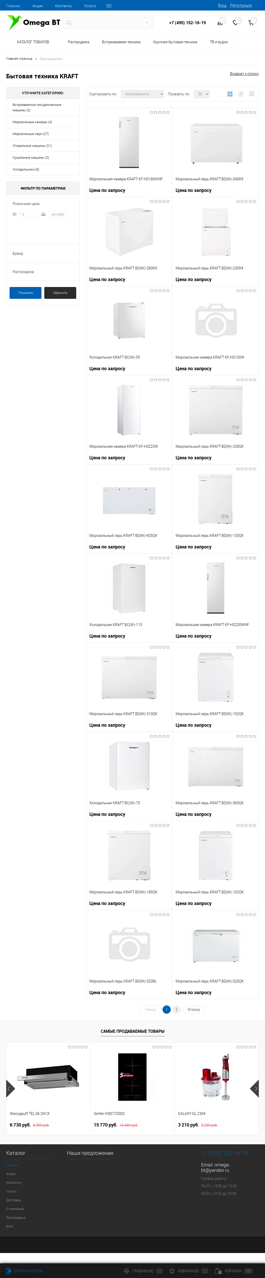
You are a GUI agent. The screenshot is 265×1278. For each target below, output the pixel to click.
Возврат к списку (244, 74)
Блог (9, 1226)
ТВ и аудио (219, 42)
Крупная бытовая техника (175, 42)
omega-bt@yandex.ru (215, 1167)
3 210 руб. (198, 1125)
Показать (25, 293)
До (43, 214)
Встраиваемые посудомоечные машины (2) (37, 107)
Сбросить (60, 293)
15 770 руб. (116, 1125)
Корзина (234, 1271)
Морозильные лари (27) (31, 134)
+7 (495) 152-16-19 (187, 23)
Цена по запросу (107, 190)
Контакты (63, 6)
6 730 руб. (29, 1125)
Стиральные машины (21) (32, 146)
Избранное (188, 1271)
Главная (13, 6)
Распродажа (78, 42)
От (15, 214)
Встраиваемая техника (121, 42)
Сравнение (143, 1271)
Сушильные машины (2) (31, 157)
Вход (222, 5)
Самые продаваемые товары (133, 1031)
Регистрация (241, 5)
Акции (37, 6)
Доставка (13, 1200)
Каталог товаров (32, 42)
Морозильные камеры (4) (32, 122)
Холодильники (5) (26, 169)
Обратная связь (25, 1271)
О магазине (15, 1209)
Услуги (90, 6)
